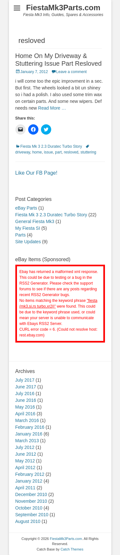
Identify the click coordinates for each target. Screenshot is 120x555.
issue (48, 152)
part (58, 152)
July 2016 (25, 393)
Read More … (52, 108)
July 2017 (25, 380)
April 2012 (25, 467)
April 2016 (25, 413)
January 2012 (29, 481)
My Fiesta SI (27, 228)
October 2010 (29, 507)
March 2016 (27, 420)
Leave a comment (71, 72)
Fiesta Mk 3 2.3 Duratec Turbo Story (51, 146)
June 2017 (25, 386)
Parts (20, 234)
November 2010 (31, 501)
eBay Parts (26, 208)
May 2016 (25, 407)
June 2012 (25, 454)
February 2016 (29, 427)
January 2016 (29, 433)
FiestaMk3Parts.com (63, 7)
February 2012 (29, 474)
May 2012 (25, 460)
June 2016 (25, 400)
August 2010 (28, 521)
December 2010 (31, 494)
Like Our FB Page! (36, 173)
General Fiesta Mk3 (34, 221)
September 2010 (32, 514)
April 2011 (25, 487)
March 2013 (27, 440)
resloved (71, 152)
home (37, 152)
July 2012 (25, 447)
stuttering (88, 152)
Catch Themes (71, 549)
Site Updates (28, 241)
